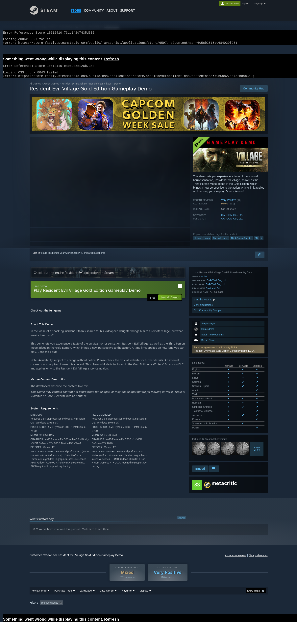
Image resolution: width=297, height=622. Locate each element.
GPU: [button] (215, 584)
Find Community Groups (207, 421)
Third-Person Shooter (241, 243)
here (91, 508)
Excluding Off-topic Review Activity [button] (89, 584)
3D (256, 243)
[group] (149, 584)
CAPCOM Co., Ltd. (232, 219)
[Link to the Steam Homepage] (47, 13)
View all (182, 496)
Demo (117, 88)
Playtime (126, 572)
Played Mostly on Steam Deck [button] (148, 584)
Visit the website (204, 410)
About (112, 10)
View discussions (203, 416)
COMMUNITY (94, 10)
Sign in (36, 257)
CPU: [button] (202, 584)
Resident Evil (213, 399)
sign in (245, 3)
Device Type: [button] (233, 584)
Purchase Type (63, 572)
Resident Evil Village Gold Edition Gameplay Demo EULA (224, 305)
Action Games (51, 88)
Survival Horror (220, 243)
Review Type (39, 572)
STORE (76, 10)
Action (198, 243)
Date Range (106, 572)
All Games (35, 88)
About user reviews (235, 534)
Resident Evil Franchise (74, 88)
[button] (228, 303)
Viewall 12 (257, 365)
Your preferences (258, 534)
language (258, 3)
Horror (207, 243)
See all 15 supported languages (209, 345)
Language (86, 572)
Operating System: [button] (182, 584)
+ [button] (261, 243)
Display (143, 572)
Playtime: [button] (120, 584)
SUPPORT (127, 10)
